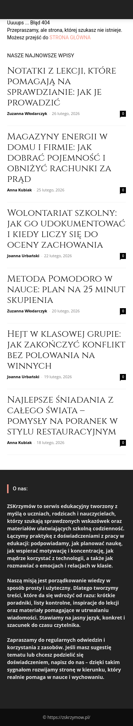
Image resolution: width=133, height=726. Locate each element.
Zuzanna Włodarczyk (27, 113)
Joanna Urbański (23, 255)
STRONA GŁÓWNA (70, 37)
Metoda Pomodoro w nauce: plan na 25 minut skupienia (66, 289)
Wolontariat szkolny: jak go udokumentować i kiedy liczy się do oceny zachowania (66, 229)
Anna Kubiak (19, 189)
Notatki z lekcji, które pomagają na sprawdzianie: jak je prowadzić (61, 87)
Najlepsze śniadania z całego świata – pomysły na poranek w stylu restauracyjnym (62, 416)
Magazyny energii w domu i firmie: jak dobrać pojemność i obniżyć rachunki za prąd (59, 158)
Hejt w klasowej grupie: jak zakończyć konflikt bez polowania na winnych (66, 350)
